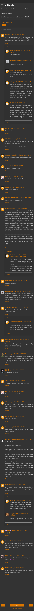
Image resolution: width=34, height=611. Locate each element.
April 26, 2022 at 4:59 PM (18, 256)
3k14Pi (7, 380)
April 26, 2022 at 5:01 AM (17, 416)
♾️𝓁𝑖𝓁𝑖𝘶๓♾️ (8, 530)
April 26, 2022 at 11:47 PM (19, 530)
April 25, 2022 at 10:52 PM (18, 354)
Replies (9, 47)
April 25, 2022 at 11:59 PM (17, 380)
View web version (17, 608)
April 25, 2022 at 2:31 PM (18, 128)
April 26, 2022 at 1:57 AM (18, 402)
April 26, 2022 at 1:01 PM (17, 484)
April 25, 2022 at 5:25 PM (20, 307)
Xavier (7, 416)
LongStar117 (14, 514)
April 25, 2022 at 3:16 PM (24, 155)
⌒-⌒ (6, 165)
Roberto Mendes (15, 50)
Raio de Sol (8, 280)
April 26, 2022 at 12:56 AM (16, 391)
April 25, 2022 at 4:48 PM (20, 280)
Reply (7, 43)
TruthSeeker (9, 307)
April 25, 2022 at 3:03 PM (19, 139)
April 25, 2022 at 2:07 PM (18, 34)
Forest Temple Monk (16, 321)
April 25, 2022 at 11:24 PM (23, 82)
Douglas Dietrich (10, 197)
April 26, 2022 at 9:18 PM (23, 500)
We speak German (11, 439)
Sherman (8, 427)
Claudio (7, 402)
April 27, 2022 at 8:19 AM (17, 555)
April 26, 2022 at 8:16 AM (18, 427)
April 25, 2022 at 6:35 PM (23, 70)
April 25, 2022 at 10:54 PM (17, 370)
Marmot (7, 354)
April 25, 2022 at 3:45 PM (16, 176)
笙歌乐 (7, 370)
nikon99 (7, 128)
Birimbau (8, 34)
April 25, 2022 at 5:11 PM (24, 291)
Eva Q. (7, 555)
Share (4, 25)
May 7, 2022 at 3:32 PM (18, 568)
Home (17, 605)
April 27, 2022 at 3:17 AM (15, 541)
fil (10, 102)
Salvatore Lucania (10, 155)
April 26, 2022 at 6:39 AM (19, 102)
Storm (7, 187)
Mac (6, 541)
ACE (6, 176)
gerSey (7, 484)
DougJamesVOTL (15, 60)
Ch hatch (8, 568)
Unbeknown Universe (12, 339)
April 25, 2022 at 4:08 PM (17, 187)
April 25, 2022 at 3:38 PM (16, 165)
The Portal (8, 5)
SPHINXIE (8, 139)
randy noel (8, 208)
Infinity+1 (13, 70)
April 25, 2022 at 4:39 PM (23, 197)
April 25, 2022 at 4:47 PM (19, 208)
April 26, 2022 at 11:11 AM (24, 439)
